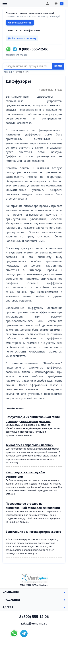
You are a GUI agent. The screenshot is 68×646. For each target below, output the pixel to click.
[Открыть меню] (5, 3)
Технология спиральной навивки (29, 445)
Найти (58, 66)
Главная (7, 71)
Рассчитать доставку (22, 38)
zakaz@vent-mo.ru (16, 54)
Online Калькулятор (20, 22)
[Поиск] (27, 66)
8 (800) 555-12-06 (33, 49)
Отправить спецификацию (24, 30)
